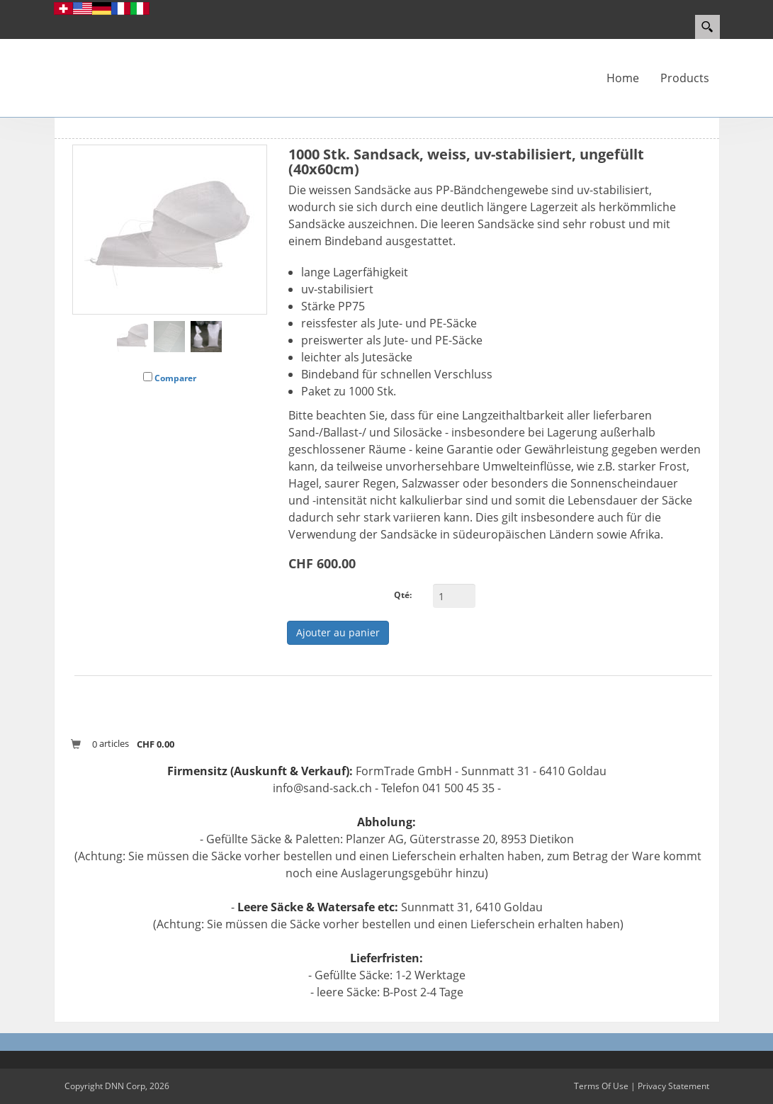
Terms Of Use (601, 1086)
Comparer (175, 378)
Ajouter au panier (338, 632)
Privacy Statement (673, 1086)
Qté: (403, 595)
